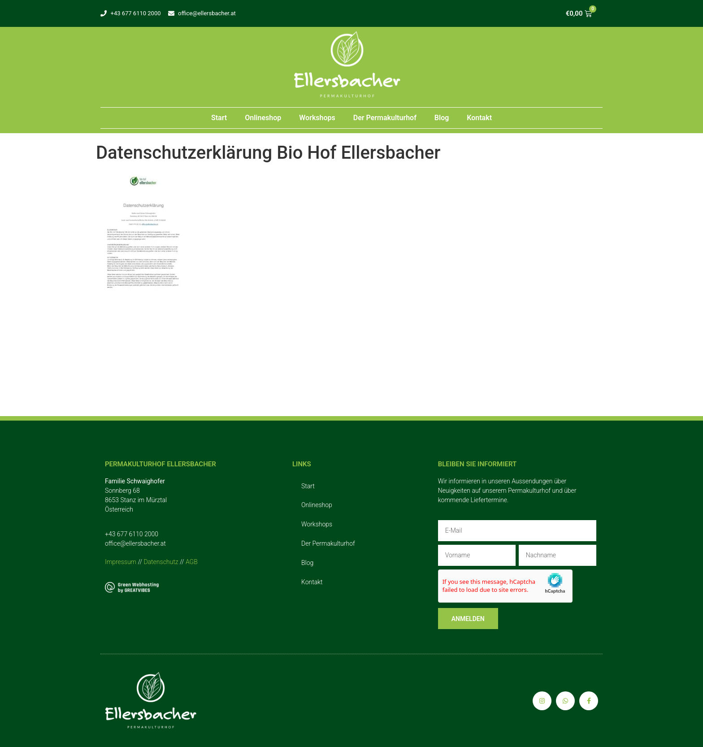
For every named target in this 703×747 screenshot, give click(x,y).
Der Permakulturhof (385, 117)
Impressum (120, 561)
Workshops (317, 117)
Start (219, 117)
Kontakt (479, 117)
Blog (441, 117)
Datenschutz (160, 561)
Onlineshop (263, 117)
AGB (192, 561)
